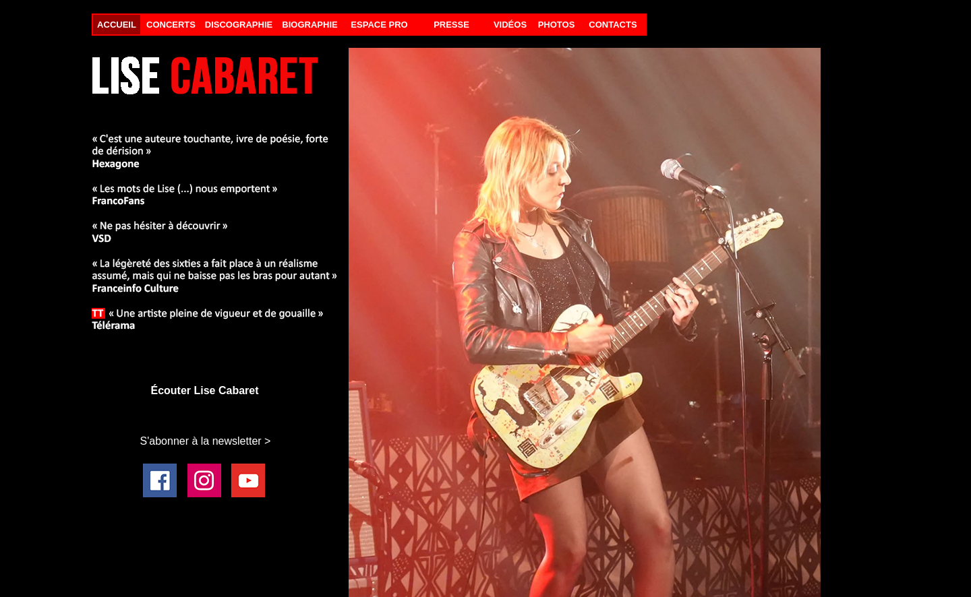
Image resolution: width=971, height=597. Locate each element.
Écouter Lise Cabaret (204, 390)
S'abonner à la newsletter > (205, 441)
